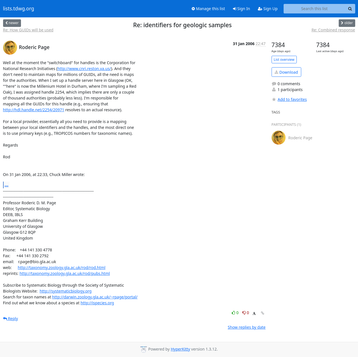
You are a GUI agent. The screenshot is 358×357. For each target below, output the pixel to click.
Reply (10, 318)
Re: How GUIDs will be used (28, 30)
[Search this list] (314, 8)
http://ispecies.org (97, 302)
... (7, 185)
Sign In (241, 8)
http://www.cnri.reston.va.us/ (84, 68)
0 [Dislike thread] (245, 312)
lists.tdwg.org (18, 8)
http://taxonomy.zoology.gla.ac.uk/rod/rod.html (61, 267)
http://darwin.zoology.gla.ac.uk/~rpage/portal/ (94, 297)
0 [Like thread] (235, 312)
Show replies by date (246, 327)
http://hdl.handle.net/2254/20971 (33, 109)
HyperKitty (180, 349)
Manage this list (208, 8)
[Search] (350, 8)
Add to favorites (289, 99)
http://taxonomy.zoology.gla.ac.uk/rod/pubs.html (65, 273)
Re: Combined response (333, 30)
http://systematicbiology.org (66, 291)
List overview (284, 59)
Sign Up (268, 8)
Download (286, 72)
